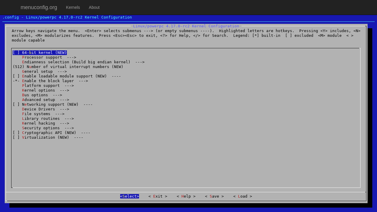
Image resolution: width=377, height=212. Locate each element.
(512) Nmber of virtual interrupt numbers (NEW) (68, 66)
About (94, 7)
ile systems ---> (39, 114)
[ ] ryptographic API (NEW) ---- (51, 132)
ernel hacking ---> (41, 123)
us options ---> (37, 95)
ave (214, 196)
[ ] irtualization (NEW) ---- (48, 137)
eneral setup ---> (40, 71)
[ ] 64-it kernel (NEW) (40, 52)
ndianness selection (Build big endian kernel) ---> (79, 62)
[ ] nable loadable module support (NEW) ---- (67, 76)
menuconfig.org (39, 7)
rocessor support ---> (44, 57)
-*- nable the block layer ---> (50, 81)
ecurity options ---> (43, 128)
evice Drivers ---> (41, 109)
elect (130, 196)
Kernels (73, 7)
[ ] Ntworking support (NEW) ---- (53, 104)
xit (158, 196)
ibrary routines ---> (43, 118)
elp (186, 196)
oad (243, 196)
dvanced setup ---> (41, 99)
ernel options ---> (41, 90)
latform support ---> (43, 85)
